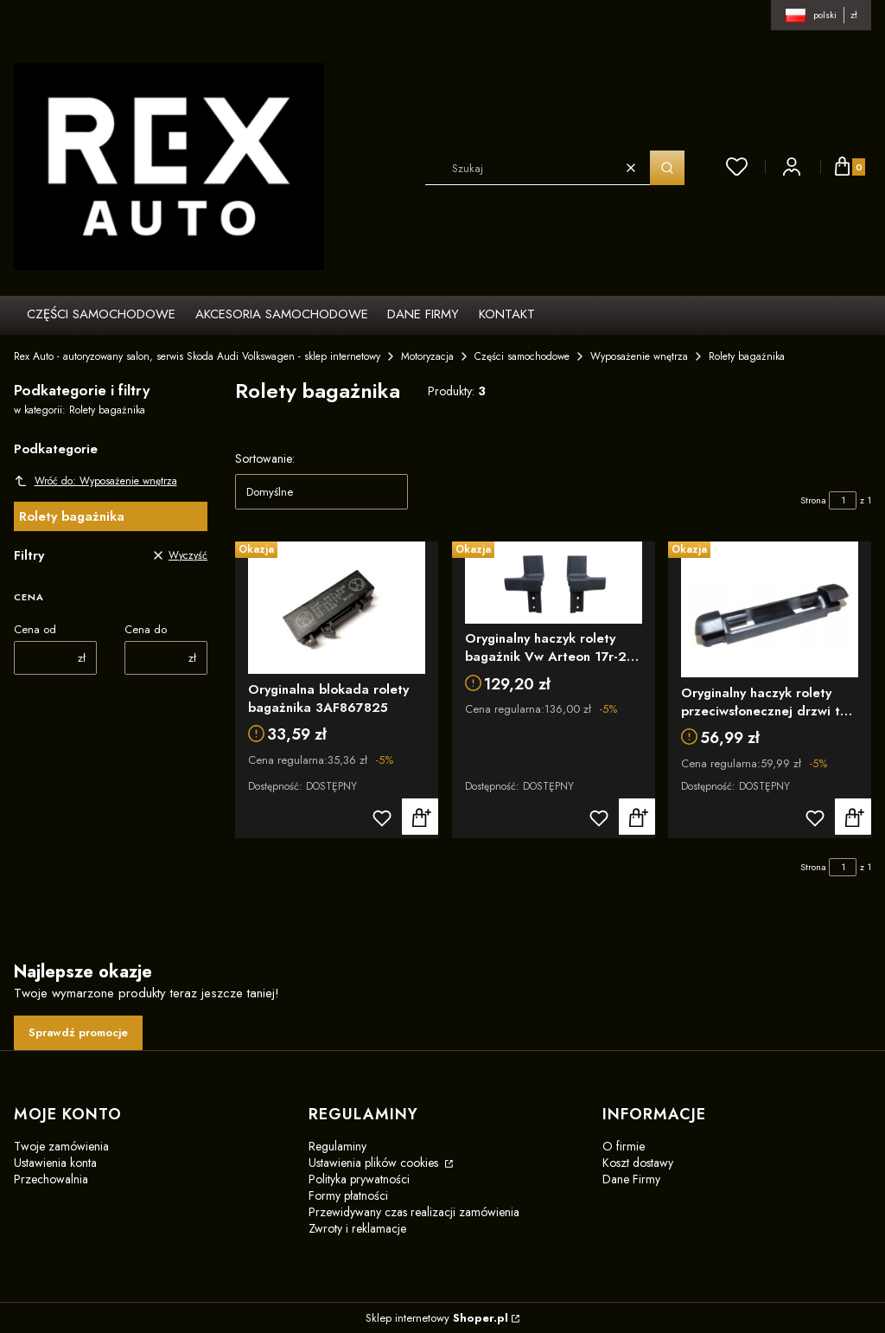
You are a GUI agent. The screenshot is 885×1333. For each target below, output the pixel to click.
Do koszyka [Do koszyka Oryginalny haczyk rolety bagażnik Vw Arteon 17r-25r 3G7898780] (636, 817)
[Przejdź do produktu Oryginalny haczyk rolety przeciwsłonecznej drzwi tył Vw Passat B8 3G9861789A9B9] (769, 609)
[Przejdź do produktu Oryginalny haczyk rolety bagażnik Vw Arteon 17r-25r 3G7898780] (553, 583)
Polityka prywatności (359, 1179)
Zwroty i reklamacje (357, 1228)
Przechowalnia (51, 1179)
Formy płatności (348, 1195)
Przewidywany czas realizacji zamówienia (414, 1212)
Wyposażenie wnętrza (639, 356)
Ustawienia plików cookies (375, 1162)
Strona (813, 500)
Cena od (35, 629)
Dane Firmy (631, 1179)
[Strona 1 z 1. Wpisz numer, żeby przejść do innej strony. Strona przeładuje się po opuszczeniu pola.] (842, 500)
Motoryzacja (427, 356)
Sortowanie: (265, 458)
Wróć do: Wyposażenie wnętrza (95, 481)
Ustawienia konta (55, 1162)
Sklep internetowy (437, 1318)
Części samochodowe (522, 356)
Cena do (145, 629)
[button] (667, 168)
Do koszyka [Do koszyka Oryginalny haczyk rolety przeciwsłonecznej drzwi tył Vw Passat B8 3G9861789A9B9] (853, 817)
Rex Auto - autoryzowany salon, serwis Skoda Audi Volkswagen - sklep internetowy (197, 356)
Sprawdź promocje (78, 1032)
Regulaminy (337, 1146)
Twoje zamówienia (61, 1146)
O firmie (623, 1146)
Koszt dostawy (637, 1162)
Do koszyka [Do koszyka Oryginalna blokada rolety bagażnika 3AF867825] (420, 817)
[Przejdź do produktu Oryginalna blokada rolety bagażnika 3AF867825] (336, 608)
